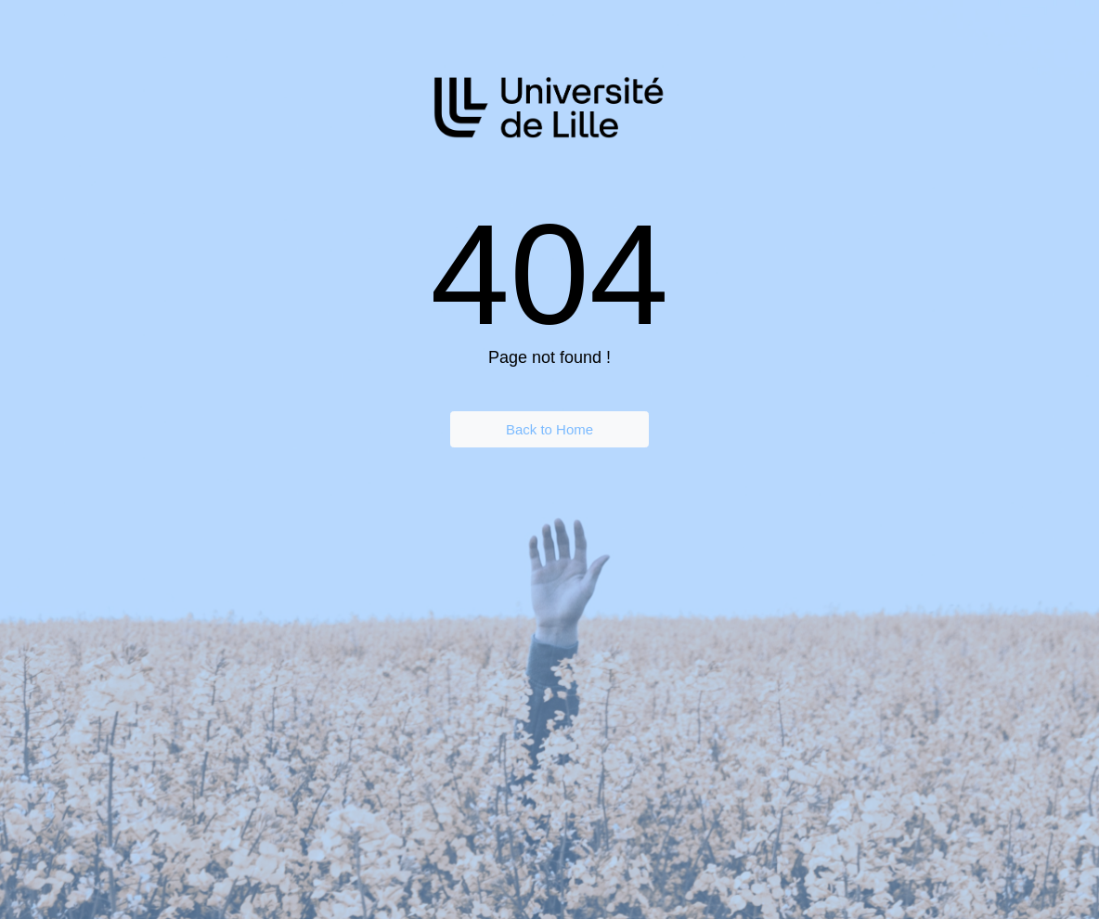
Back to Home (549, 429)
